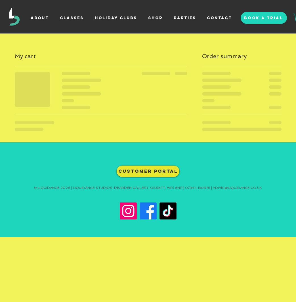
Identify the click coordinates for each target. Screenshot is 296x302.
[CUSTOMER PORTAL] (148, 171)
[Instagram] (128, 210)
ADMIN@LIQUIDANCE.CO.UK (237, 188)
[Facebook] (148, 210)
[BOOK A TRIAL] (264, 18)
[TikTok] (168, 210)
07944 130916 (197, 188)
